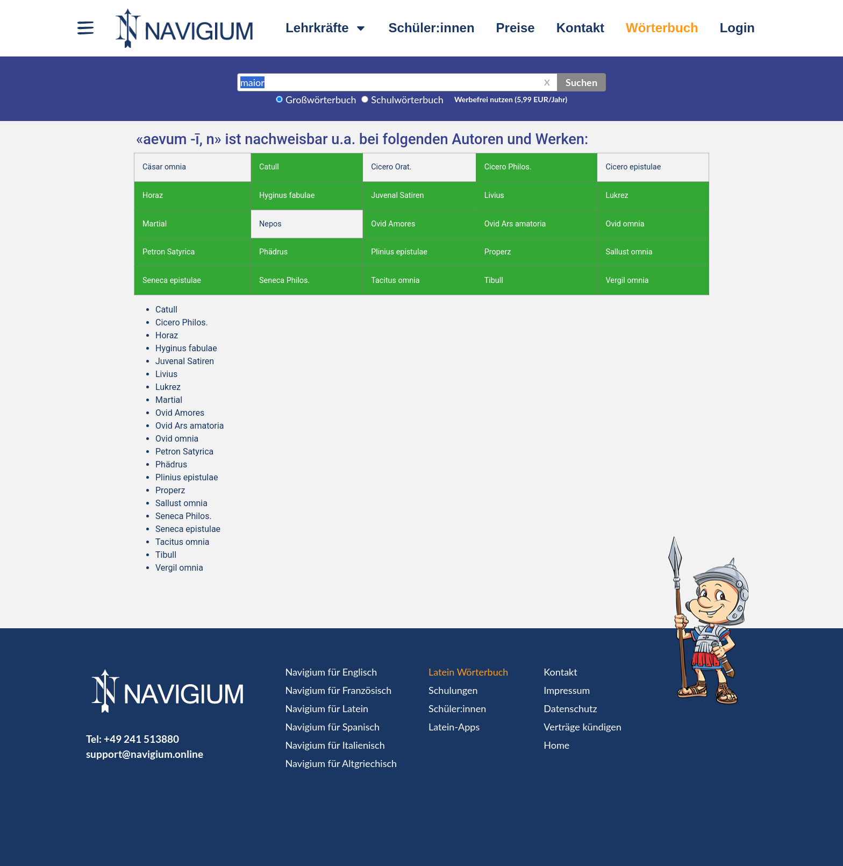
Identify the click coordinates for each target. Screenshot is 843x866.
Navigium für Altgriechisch (341, 763)
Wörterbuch (662, 27)
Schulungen (452, 690)
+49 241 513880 (141, 739)
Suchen (581, 82)
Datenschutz (570, 708)
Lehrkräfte (326, 28)
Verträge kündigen (582, 727)
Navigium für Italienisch (335, 745)
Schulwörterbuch (407, 99)
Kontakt (580, 27)
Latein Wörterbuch (468, 672)
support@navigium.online (144, 754)
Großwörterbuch (320, 99)
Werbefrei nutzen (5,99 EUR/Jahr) (510, 99)
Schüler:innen (432, 27)
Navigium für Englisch (331, 672)
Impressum (567, 690)
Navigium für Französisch (338, 690)
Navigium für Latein (326, 708)
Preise (515, 27)
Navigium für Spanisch (332, 727)
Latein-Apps (454, 727)
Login (737, 27)
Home (556, 745)
